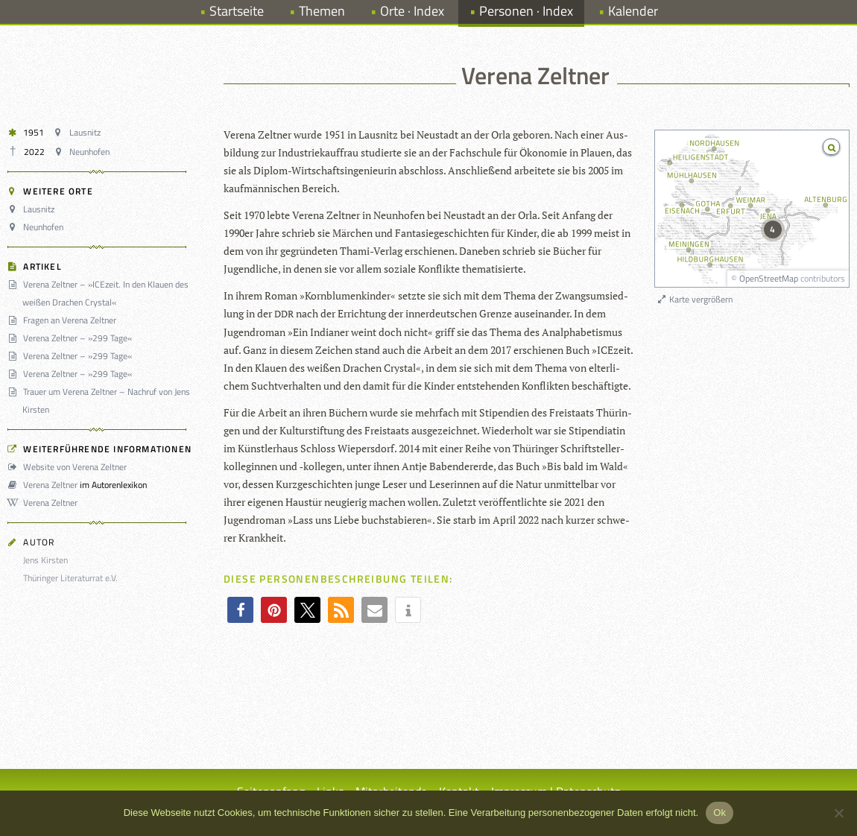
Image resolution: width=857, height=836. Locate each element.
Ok (719, 812)
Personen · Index (526, 11)
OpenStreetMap (768, 278)
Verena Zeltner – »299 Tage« (72, 338)
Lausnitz (78, 132)
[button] (240, 610)
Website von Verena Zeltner (69, 467)
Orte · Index (412, 11)
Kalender (633, 11)
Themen (322, 11)
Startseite (236, 11)
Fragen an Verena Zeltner (64, 320)
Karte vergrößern (694, 299)
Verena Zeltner (45, 485)
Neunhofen (84, 152)
